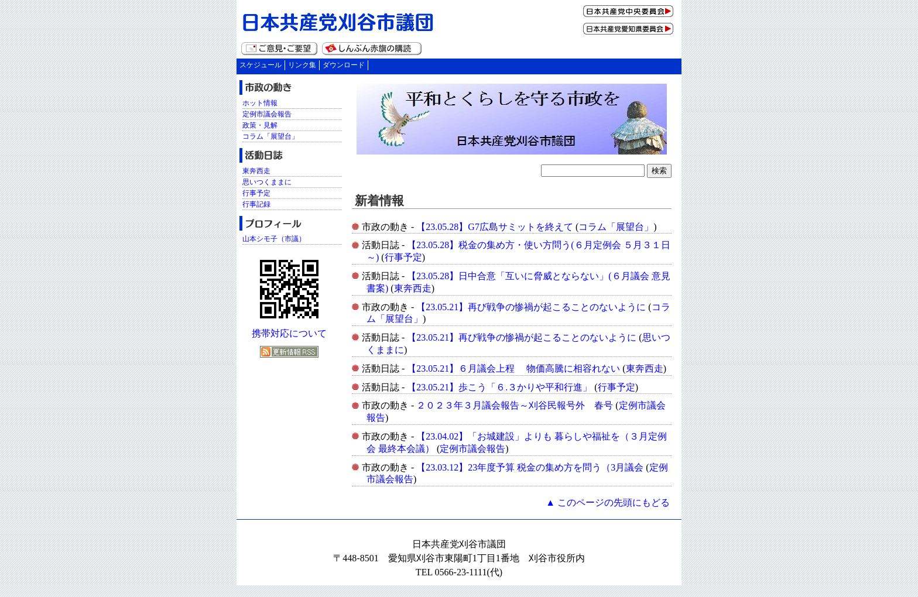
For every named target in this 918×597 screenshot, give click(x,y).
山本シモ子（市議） (274, 239)
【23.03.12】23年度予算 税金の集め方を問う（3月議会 (529, 467)
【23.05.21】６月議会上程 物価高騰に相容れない (513, 368)
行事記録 (256, 204)
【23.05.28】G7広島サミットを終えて (494, 227)
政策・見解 (260, 125)
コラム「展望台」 (615, 227)
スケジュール (260, 65)
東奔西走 (412, 288)
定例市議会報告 (472, 449)
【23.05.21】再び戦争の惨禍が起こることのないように (531, 307)
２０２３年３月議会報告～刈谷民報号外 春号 (514, 405)
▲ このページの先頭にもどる (608, 502)
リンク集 (302, 65)
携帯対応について (289, 333)
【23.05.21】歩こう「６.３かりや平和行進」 (499, 387)
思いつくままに (267, 182)
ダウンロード (344, 65)
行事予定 (403, 257)
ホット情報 (260, 103)
